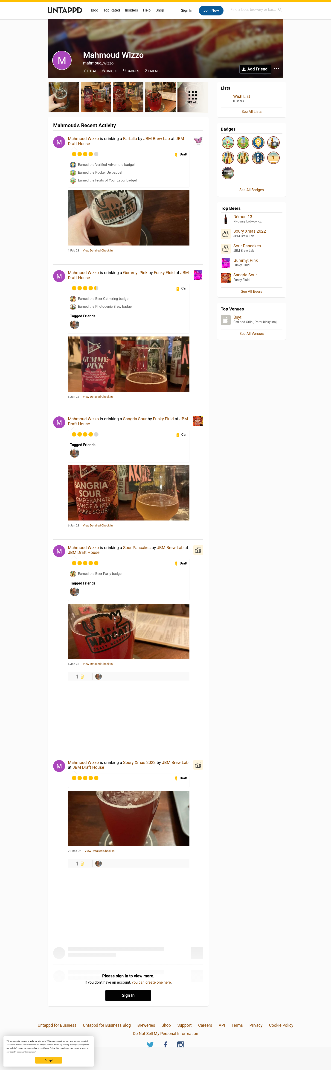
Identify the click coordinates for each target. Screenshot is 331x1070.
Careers (205, 1025)
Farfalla (130, 138)
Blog (94, 10)
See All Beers (251, 291)
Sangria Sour (135, 418)
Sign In (186, 10)
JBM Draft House (83, 552)
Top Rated (111, 10)
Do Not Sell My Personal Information (165, 1033)
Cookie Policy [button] (49, 1048)
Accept (48, 1060)
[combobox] (256, 10)
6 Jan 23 (73, 396)
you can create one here (151, 982)
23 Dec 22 (74, 851)
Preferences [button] (30, 1052)
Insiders (131, 10)
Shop (160, 10)
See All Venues (251, 333)
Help (147, 10)
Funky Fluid (164, 272)
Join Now (211, 10)
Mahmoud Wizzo (83, 138)
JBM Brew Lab (156, 138)
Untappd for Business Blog (107, 1025)
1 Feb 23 (73, 250)
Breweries (146, 1025)
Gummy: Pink (135, 272)
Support (184, 1025)
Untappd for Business (57, 1025)
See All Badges (251, 190)
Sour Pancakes (137, 547)
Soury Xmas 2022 (139, 762)
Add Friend (257, 69)
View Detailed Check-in (98, 250)
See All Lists (252, 111)
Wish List (241, 96)
